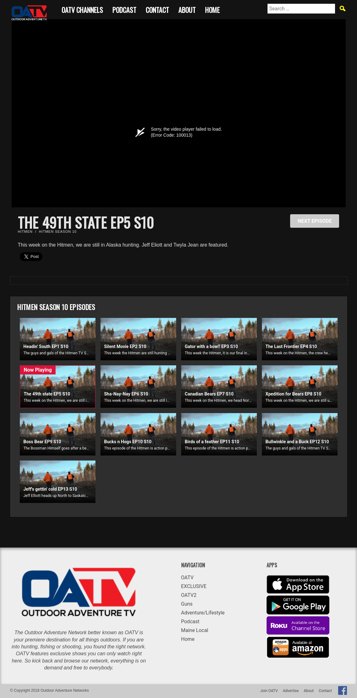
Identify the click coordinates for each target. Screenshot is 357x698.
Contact (157, 9)
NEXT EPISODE (315, 221)
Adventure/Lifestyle (203, 613)
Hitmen (25, 231)
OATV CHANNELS (82, 9)
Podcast (124, 9)
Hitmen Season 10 (58, 231)
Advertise (291, 691)
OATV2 (189, 595)
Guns (187, 604)
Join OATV (269, 691)
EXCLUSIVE (194, 586)
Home (212, 9)
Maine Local (194, 630)
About (187, 9)
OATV (187, 578)
